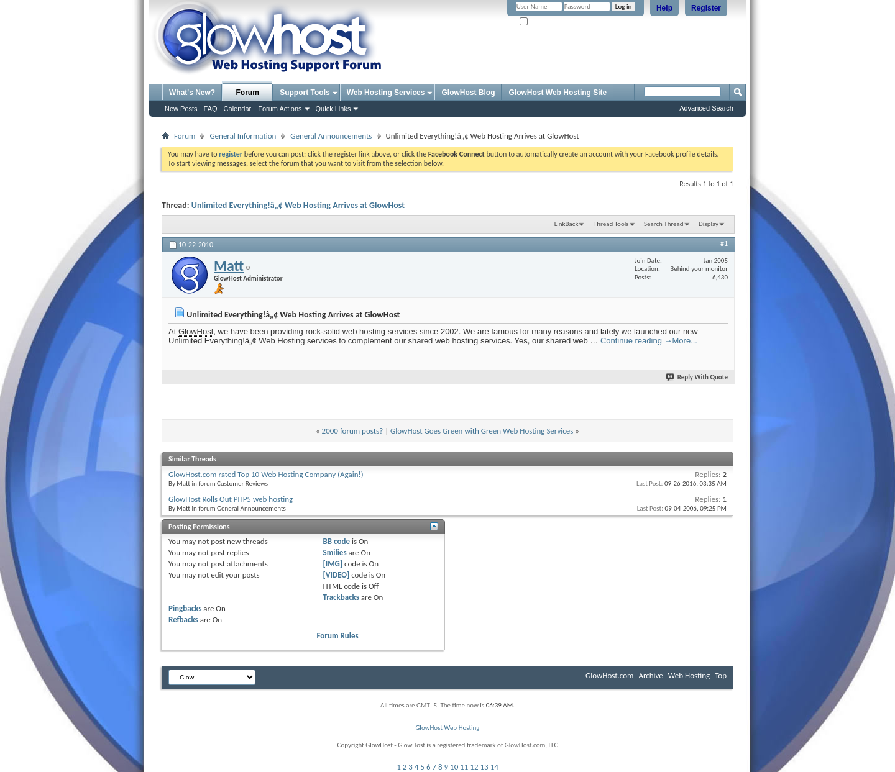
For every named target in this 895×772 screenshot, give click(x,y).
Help (664, 8)
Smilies (335, 552)
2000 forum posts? (352, 430)
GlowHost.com (609, 675)
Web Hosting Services (386, 92)
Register (706, 8)
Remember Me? (547, 22)
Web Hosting (689, 675)
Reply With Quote (697, 377)
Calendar (238, 108)
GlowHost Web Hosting (447, 728)
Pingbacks (184, 608)
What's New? (192, 92)
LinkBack (566, 224)
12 (474, 766)
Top (721, 675)
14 (494, 766)
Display (708, 224)
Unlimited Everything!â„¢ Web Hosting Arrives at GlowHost (298, 205)
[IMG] (333, 563)
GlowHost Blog (468, 92)
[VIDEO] (336, 574)
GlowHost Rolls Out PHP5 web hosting (230, 499)
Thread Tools (611, 224)
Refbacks (183, 619)
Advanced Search (706, 108)
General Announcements (331, 135)
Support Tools (304, 92)
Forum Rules (338, 635)
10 (454, 766)
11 (464, 766)
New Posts (181, 108)
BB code (336, 541)
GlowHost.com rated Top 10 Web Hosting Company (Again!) (266, 474)
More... (684, 340)
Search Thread (664, 224)
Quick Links (333, 108)
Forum (247, 92)
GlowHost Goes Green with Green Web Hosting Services (481, 430)
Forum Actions (279, 108)
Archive (650, 675)
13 (484, 766)
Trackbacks (341, 597)
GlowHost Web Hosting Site (557, 92)
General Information (242, 135)
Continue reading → (636, 340)
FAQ (211, 108)
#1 (724, 243)
